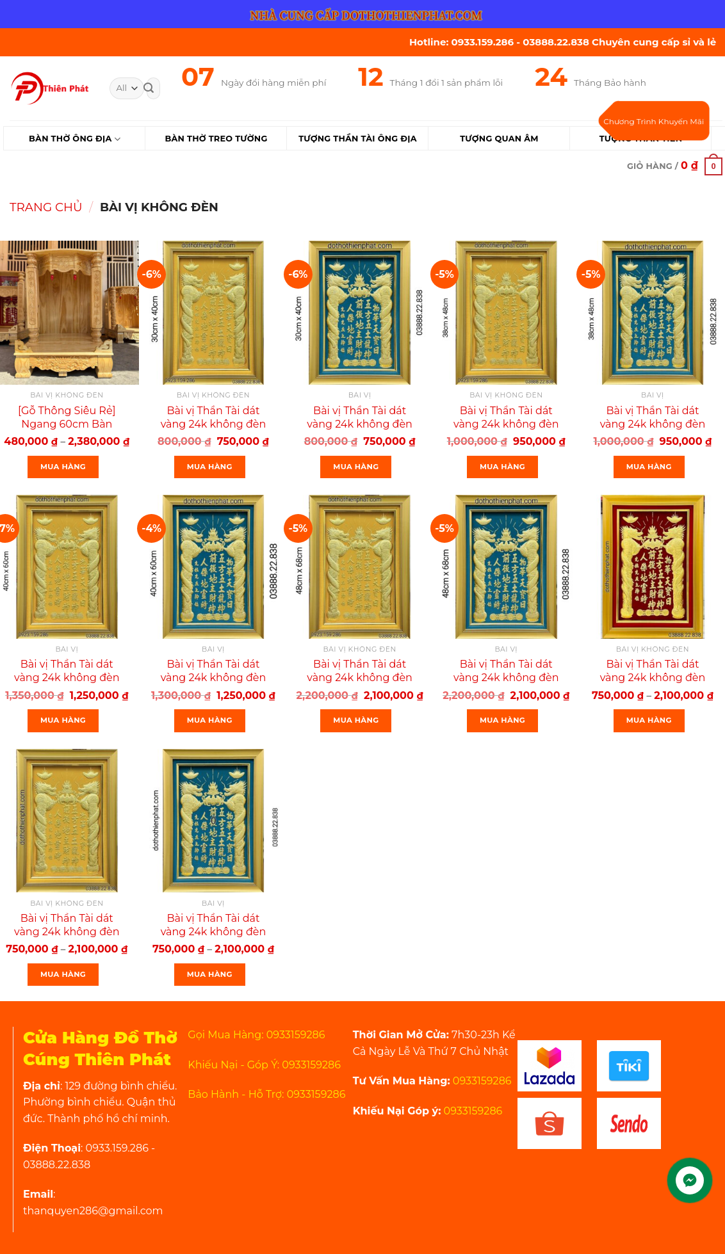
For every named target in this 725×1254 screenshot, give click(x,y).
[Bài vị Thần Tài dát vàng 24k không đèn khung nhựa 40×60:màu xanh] (214, 567)
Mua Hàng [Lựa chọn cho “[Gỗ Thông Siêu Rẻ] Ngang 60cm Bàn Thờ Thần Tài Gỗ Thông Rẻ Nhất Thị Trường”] (63, 466)
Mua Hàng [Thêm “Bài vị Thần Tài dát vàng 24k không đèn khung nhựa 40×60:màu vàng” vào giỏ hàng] (63, 720)
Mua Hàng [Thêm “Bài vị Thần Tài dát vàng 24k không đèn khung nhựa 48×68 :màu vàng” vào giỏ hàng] (356, 720)
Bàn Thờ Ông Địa (74, 139)
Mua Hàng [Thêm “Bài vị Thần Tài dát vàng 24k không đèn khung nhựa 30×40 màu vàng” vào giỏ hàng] (209, 466)
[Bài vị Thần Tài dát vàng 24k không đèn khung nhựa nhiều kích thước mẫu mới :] (653, 567)
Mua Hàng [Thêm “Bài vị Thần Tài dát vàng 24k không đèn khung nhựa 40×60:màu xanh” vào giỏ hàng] (209, 720)
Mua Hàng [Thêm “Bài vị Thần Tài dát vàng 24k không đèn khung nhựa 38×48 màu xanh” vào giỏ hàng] (649, 466)
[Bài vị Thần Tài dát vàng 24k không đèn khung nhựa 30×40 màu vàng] (214, 313)
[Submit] (148, 88)
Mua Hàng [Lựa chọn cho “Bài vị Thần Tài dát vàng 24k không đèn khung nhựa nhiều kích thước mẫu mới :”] (649, 720)
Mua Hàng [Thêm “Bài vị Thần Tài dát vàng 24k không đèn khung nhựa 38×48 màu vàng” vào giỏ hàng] (502, 466)
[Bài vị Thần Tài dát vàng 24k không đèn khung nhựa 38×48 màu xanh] (653, 313)
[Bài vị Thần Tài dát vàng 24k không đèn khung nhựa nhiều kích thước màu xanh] (214, 821)
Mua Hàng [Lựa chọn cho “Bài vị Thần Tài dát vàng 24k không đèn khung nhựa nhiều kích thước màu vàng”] (63, 974)
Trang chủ (46, 207)
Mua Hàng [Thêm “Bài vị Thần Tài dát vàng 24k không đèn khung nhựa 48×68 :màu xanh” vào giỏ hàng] (502, 720)
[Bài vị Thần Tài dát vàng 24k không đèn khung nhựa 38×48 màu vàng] (506, 313)
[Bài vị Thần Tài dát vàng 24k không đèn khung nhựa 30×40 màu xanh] (360, 313)
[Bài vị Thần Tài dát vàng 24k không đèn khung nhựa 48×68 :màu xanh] (506, 567)
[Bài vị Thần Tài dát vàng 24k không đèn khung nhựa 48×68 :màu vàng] (360, 567)
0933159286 (481, 1081)
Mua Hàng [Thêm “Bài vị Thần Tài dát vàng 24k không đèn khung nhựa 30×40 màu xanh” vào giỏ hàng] (356, 466)
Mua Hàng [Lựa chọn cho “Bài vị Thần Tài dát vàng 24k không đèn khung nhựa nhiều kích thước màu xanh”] (209, 974)
